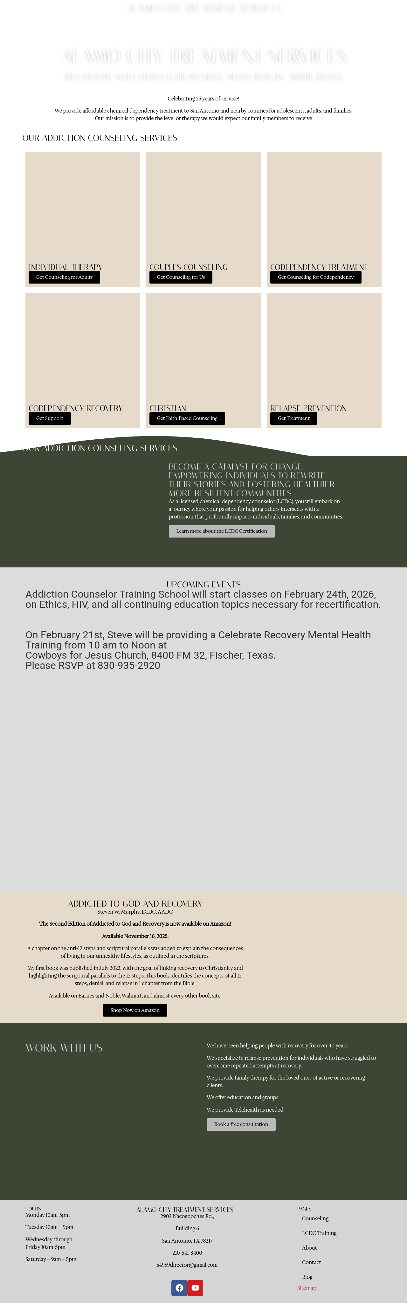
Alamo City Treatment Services (203, 8)
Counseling (150, 27)
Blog (264, 27)
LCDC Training (186, 27)
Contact (241, 27)
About (217, 27)
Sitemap (306, 1288)
